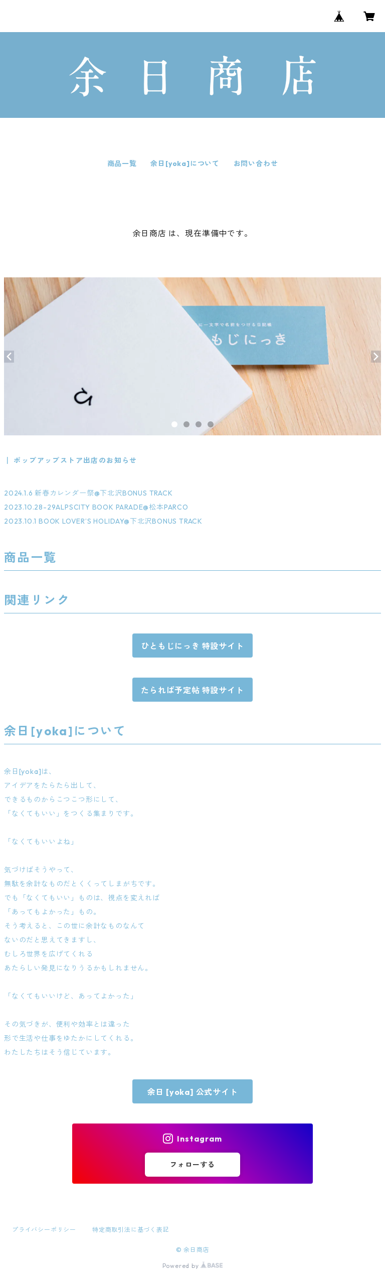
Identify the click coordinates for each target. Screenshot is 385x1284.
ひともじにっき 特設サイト (192, 646)
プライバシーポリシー (44, 1229)
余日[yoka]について (185, 163)
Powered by (192, 1265)
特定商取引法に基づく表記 (130, 1229)
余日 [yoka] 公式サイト (192, 1092)
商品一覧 (122, 163)
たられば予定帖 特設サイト (192, 690)
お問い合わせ (256, 163)
